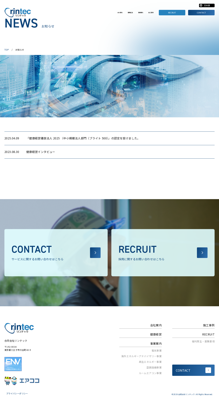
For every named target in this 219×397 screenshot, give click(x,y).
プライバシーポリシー (17, 393)
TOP (6, 49)
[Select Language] (204, 6)
